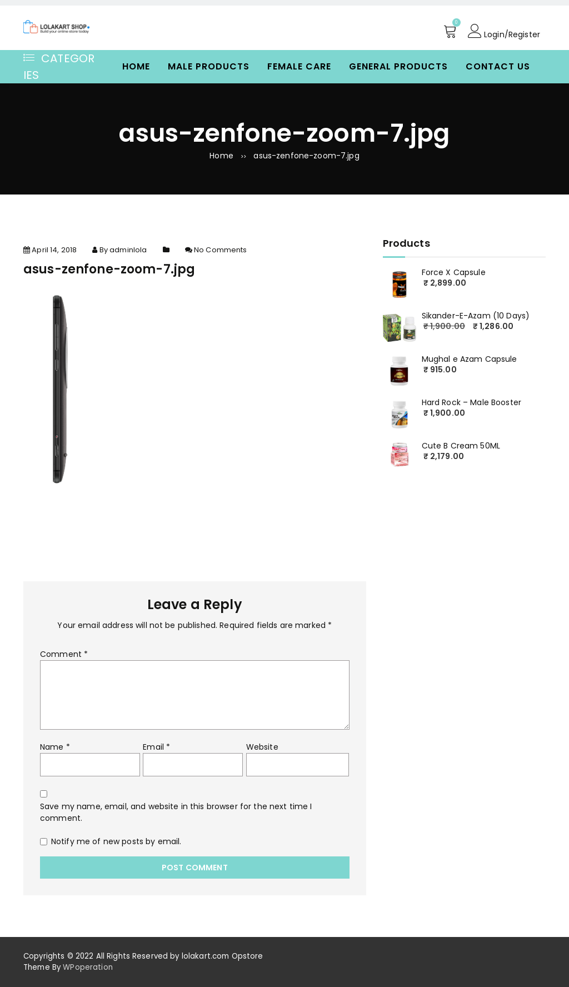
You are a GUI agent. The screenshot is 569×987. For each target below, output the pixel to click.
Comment (64, 654)
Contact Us (498, 66)
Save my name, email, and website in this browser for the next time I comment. (176, 812)
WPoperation (88, 967)
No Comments (220, 250)
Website (262, 746)
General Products (398, 66)
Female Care (299, 66)
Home (136, 66)
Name (55, 746)
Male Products (208, 66)
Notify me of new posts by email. (116, 841)
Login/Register (504, 31)
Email (156, 746)
